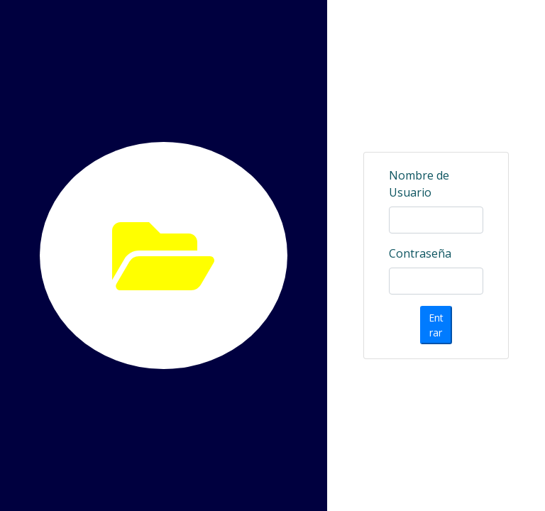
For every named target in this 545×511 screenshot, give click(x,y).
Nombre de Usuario (419, 183)
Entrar (436, 325)
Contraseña (420, 253)
